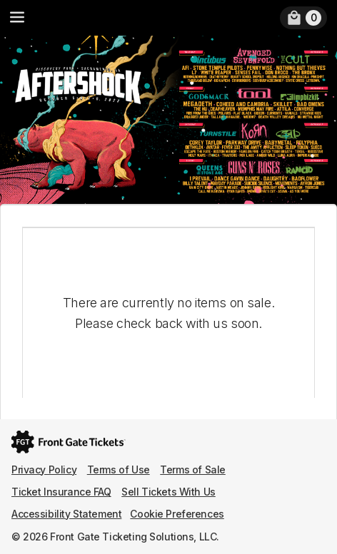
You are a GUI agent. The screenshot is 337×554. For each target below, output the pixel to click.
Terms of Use (118, 469)
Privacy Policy (43, 469)
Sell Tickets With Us (168, 492)
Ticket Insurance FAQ (61, 492)
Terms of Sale (193, 469)
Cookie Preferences (176, 514)
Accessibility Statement (66, 514)
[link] (303, 17)
